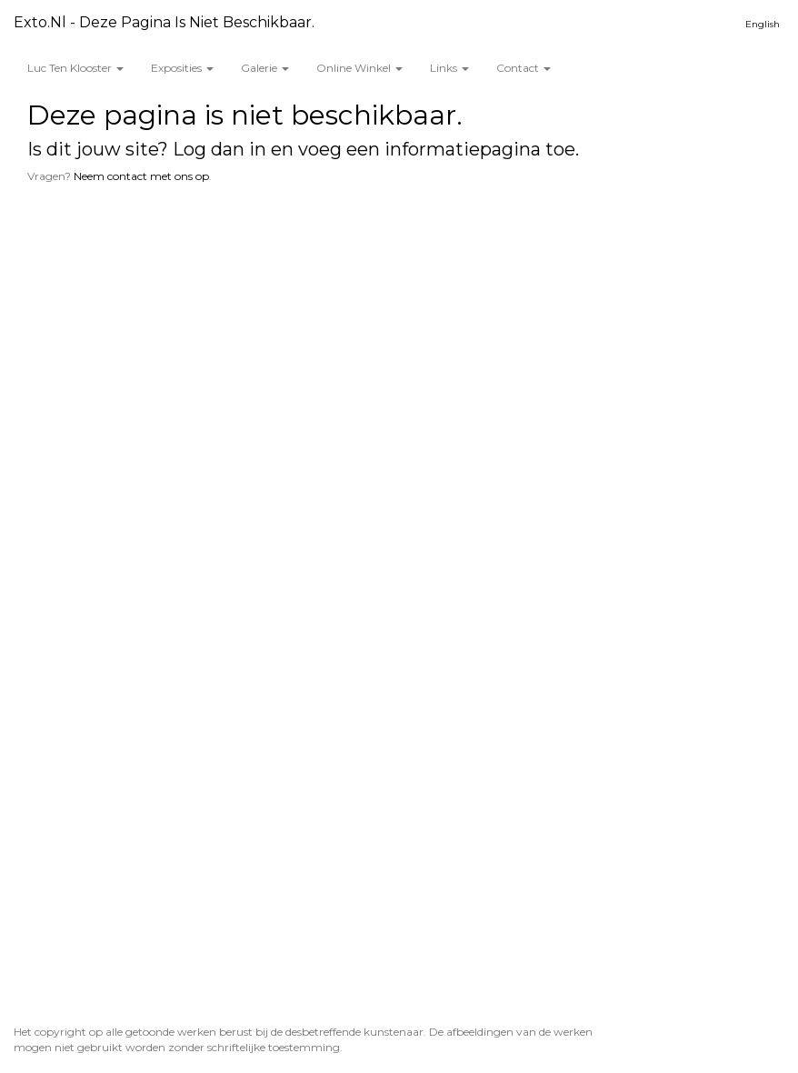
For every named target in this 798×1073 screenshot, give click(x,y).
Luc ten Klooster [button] (75, 68)
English (762, 24)
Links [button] (449, 68)
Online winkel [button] (359, 68)
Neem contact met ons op (141, 176)
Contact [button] (523, 68)
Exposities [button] (182, 68)
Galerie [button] (265, 68)
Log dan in (219, 149)
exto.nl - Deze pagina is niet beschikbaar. (164, 22)
